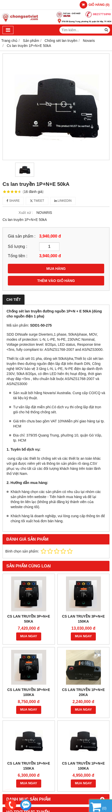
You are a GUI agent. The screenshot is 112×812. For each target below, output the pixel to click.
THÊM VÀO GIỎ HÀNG (56, 281)
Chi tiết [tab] (13, 300)
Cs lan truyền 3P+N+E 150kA (83, 618)
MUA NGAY (28, 636)
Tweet (37, 200)
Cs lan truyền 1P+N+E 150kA (28, 765)
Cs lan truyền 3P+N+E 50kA (28, 618)
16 (33, 192)
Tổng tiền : (17, 255)
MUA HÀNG (55, 269)
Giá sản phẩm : (21, 236)
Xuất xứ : (25, 213)
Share (13, 200)
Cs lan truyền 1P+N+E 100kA (83, 765)
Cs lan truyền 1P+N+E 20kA (83, 692)
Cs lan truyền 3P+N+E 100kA (28, 692)
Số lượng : (17, 246)
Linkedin (63, 200)
